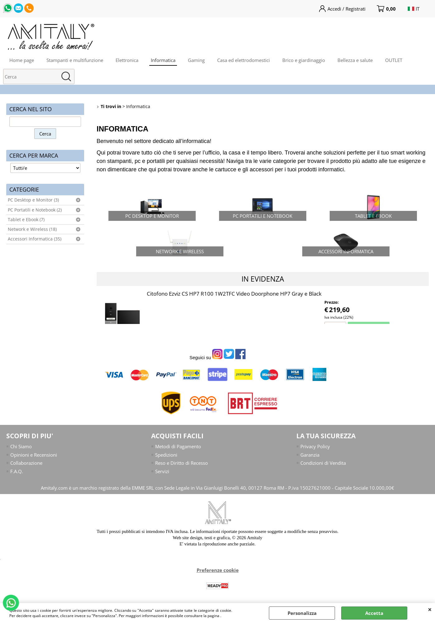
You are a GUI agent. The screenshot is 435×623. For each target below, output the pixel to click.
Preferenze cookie (218, 570)
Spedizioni (166, 455)
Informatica (163, 60)
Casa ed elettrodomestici (243, 60)
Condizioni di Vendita (323, 463)
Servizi (162, 471)
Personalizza (302, 613)
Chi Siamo (21, 446)
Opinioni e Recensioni (33, 455)
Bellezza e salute (355, 60)
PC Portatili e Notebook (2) (35, 210)
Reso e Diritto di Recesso (181, 463)
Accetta (374, 613)
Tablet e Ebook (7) (26, 219)
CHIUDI (430, 609)
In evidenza (262, 279)
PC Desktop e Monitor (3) (33, 200)
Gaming (196, 60)
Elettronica (127, 60)
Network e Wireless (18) (32, 229)
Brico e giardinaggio (303, 60)
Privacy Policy (315, 446)
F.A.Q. (16, 471)
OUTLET (393, 60)
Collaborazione (26, 463)
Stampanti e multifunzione (74, 60)
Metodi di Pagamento (178, 446)
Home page (21, 60)
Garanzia (309, 455)
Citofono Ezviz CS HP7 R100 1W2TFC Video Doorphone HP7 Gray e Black (234, 293)
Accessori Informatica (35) (34, 239)
